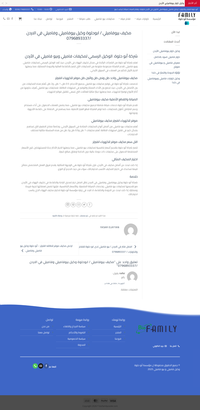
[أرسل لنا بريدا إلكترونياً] (8, 18)
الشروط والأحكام (77, 332)
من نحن (45, 326)
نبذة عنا (38, 18)
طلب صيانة (83, 18)
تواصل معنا (43, 332)
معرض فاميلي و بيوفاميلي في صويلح (164, 64)
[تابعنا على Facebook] (12, 18)
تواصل (49, 18)
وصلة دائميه (57, 215)
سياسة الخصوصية (76, 338)
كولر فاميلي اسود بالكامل (167, 57)
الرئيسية (157, 18)
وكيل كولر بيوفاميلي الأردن (166, 51)
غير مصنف (84, 215)
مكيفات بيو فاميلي (104, 18)
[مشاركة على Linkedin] (67, 204)
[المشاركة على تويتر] (84, 204)
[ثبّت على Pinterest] (73, 204)
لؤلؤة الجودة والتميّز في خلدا (166, 72)
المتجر (70, 18)
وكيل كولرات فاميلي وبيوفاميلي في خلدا (163, 80)
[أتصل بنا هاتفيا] (4, 18)
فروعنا (59, 18)
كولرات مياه (141, 18)
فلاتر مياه (124, 18)
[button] (20, 18)
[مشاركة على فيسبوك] (89, 204)
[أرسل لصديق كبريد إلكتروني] (78, 204)
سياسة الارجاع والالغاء (74, 326)
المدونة (81, 344)
